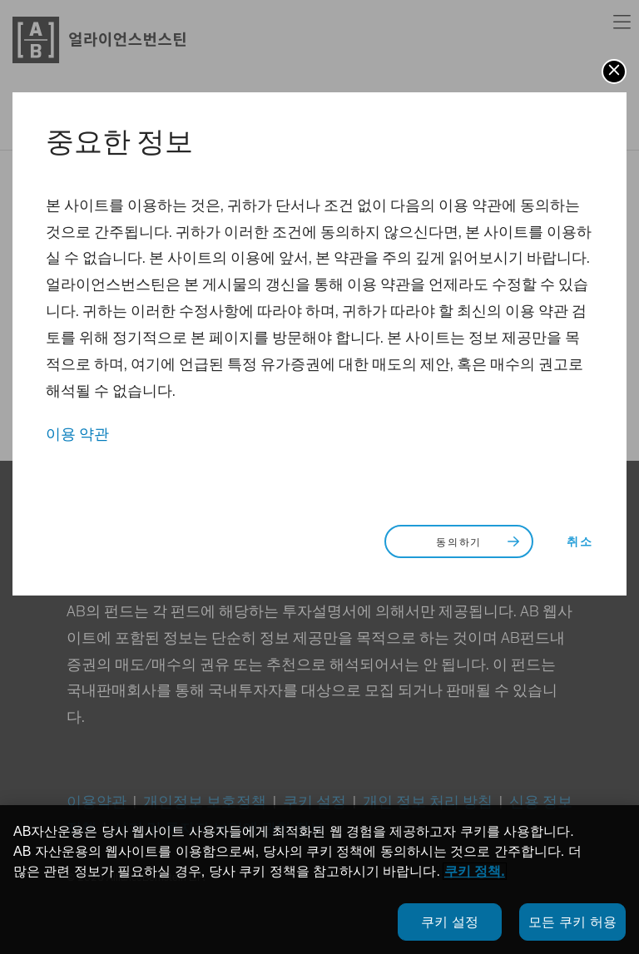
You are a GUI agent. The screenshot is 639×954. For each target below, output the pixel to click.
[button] (614, 71)
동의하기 (479, 542)
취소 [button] (580, 542)
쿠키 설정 (449, 922)
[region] (319, 879)
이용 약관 (77, 435)
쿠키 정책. (474, 871)
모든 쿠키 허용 (572, 922)
